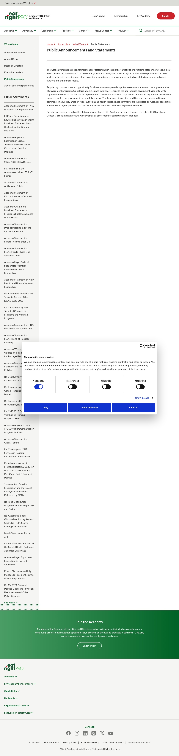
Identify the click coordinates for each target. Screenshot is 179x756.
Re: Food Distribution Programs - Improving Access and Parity (19, 505)
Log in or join (89, 645)
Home (50, 44)
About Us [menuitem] (9, 30)
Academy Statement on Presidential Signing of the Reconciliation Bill (17, 228)
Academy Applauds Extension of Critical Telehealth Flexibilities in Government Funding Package (17, 144)
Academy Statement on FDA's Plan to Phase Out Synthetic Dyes (17, 252)
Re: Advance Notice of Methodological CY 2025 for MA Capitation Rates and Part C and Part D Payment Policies (19, 470)
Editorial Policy (51, 742)
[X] (102, 733)
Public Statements (14, 78)
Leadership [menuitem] (47, 30)
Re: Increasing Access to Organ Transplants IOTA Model (16, 391)
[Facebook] (68, 733)
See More (9, 602)
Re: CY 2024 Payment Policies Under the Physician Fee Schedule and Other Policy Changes (19, 590)
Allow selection (89, 407)
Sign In (165, 15)
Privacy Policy (69, 742)
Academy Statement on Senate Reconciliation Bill (17, 239)
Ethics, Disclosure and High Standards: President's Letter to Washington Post (19, 575)
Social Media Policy (90, 742)
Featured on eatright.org (17, 712)
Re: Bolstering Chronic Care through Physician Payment (18, 402)
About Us (63, 44)
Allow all (133, 407)
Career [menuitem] (83, 30)
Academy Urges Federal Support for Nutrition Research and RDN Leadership (16, 267)
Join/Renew (98, 15)
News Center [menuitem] (102, 30)
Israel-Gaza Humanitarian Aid (17, 535)
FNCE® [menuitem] (122, 30)
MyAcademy (143, 15)
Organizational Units (15, 705)
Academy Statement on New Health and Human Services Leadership (19, 283)
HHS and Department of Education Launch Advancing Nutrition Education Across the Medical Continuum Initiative (19, 123)
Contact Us (34, 742)
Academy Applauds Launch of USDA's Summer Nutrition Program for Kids (19, 429)
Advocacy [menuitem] (27, 30)
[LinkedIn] (85, 733)
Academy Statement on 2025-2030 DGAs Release (17, 160)
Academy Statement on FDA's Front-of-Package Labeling (16, 339)
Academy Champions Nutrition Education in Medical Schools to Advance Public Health (18, 212)
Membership (121, 15)
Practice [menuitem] (66, 30)
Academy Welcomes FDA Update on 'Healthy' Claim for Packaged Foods (18, 353)
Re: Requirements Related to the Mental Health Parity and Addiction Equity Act (19, 547)
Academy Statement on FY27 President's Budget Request (19, 107)
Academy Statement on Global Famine (16, 440)
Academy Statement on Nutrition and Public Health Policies (18, 366)
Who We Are (11, 44)
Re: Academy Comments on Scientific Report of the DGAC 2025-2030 (18, 297)
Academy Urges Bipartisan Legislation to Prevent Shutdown (18, 561)
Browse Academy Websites (19, 3)
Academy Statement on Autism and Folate (16, 184)
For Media (9, 698)
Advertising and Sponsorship (19, 85)
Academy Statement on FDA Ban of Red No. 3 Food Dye (19, 326)
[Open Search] (140, 30)
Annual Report (11, 58)
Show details (142, 398)
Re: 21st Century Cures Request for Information (16, 378)
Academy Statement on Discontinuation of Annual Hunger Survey (18, 196)
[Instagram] (77, 733)
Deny (45, 407)
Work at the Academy (113, 742)
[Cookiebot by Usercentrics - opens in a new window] (142, 346)
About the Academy (14, 52)
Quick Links (10, 690)
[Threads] (94, 733)
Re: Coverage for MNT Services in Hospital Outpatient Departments (17, 453)
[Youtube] (111, 733)
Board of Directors (13, 65)
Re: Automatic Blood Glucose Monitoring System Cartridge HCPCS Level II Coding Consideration (18, 521)
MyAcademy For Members (18, 683)
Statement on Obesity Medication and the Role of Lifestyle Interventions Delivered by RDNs (18, 489)
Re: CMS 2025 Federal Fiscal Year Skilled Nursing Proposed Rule (18, 415)
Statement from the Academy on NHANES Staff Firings (18, 172)
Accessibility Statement (139, 742)
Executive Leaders (13, 72)
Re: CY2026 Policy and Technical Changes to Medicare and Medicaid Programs (16, 313)
